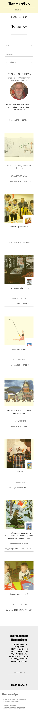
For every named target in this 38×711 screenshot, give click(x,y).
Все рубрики (11, 62)
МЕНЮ (18, 10)
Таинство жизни (19, 349)
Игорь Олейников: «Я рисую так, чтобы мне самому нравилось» (19, 107)
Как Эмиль (19, 472)
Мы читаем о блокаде (19, 288)
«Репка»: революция (19, 227)
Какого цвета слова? (19, 594)
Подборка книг (19, 17)
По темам (9, 54)
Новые (8, 46)
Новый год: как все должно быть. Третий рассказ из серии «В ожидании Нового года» (19, 535)
